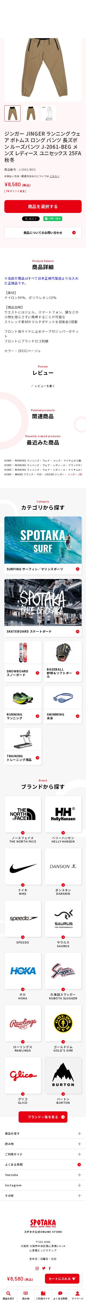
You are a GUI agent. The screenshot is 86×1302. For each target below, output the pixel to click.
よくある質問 (14, 1164)
